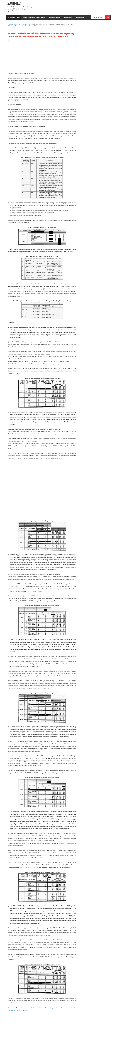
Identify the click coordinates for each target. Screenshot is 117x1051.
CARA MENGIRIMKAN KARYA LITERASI (34, 17)
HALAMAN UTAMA (14, 17)
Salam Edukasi (13, 3)
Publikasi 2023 (79, 17)
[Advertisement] (42, 56)
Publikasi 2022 (67, 17)
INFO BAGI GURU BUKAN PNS (18, 40)
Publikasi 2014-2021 (54, 17)
